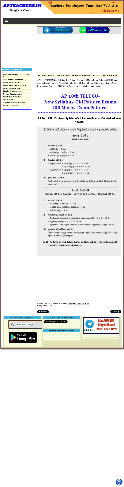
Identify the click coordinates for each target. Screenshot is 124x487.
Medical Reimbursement (12, 94)
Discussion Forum (10, 106)
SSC (50, 306)
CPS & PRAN (8, 100)
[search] (24, 324)
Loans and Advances (11, 82)
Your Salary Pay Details (12, 97)
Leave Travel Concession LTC (14, 85)
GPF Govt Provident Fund (13, 80)
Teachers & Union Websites (14, 103)
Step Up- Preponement (12, 91)
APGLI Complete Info (11, 88)
